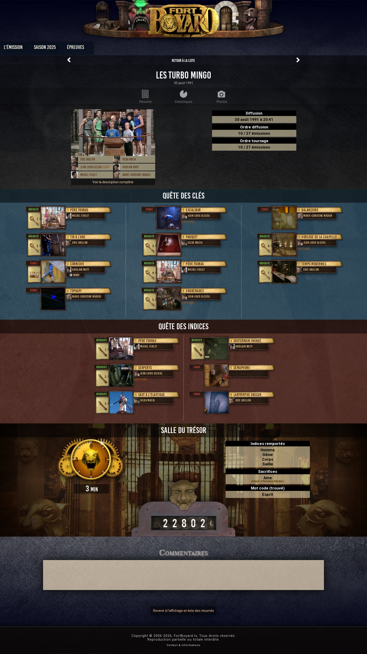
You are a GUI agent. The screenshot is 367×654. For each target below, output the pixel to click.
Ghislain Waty (130, 167)
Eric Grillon (87, 159)
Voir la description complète (112, 182)
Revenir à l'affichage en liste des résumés (183, 611)
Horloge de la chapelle (319, 237)
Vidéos (191, 48)
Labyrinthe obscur (247, 394)
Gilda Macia (129, 159)
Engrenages (195, 291)
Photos (167, 48)
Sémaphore (242, 368)
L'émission (78, 48)
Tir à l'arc (77, 237)
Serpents (145, 368)
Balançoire (309, 210)
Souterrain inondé (247, 341)
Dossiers (216, 48)
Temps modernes (313, 264)
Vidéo (74, 275)
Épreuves (141, 48)
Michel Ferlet (88, 175)
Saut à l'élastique (151, 394)
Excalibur (193, 210)
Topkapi (76, 291)
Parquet (192, 237)
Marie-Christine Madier (136, 175)
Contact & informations (183, 645)
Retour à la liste (183, 60)
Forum (241, 48)
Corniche (77, 264)
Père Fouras (79, 210)
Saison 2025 (110, 48)
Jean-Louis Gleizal (98, 167)
